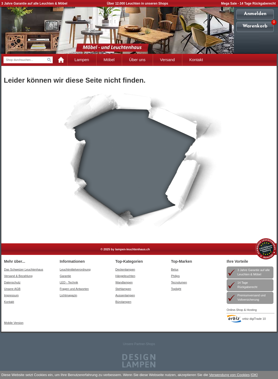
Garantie (65, 276)
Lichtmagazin (68, 295)
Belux (175, 269)
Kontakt (196, 59)
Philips (175, 276)
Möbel (109, 59)
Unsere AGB (12, 288)
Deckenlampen (125, 269)
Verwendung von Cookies (229, 375)
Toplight (176, 288)
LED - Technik (69, 282)
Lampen (81, 59)
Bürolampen (123, 301)
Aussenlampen (125, 295)
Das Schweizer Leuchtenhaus (23, 269)
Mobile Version (13, 322)
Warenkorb (255, 26)
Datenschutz (12, 282)
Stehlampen (123, 288)
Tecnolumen (179, 282)
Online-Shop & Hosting (242, 309)
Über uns (137, 59)
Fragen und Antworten (74, 288)
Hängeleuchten (125, 276)
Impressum (11, 295)
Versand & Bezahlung (18, 276)
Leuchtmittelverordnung (75, 269)
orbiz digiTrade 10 (254, 318)
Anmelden (255, 13)
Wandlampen (124, 282)
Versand (167, 59)
